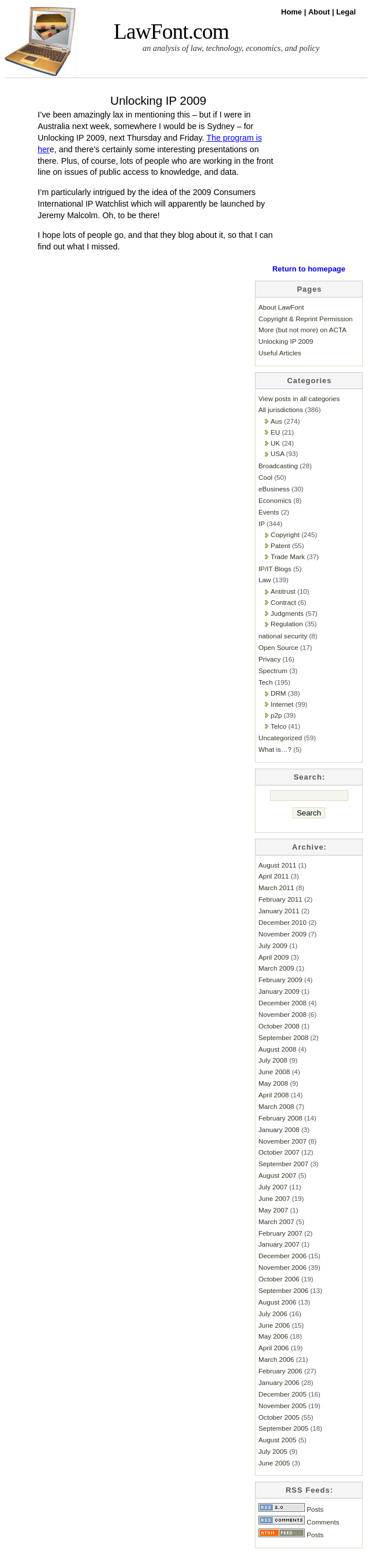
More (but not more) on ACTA (302, 329)
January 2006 (279, 1382)
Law (264, 579)
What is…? (274, 749)
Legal (346, 12)
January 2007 (279, 1244)
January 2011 (279, 910)
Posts (290, 1509)
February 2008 (280, 1118)
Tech (265, 682)
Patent (280, 545)
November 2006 (282, 1267)
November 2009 (282, 934)
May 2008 (273, 1083)
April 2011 (273, 876)
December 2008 (282, 1002)
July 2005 (272, 1451)
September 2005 (283, 1428)
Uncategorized (280, 737)
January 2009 (279, 991)
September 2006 (283, 1290)
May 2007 (273, 1210)
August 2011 (277, 865)
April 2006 (273, 1347)
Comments (299, 1522)
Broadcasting (278, 465)
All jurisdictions (280, 409)
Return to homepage (308, 268)
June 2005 (274, 1463)
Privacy (269, 659)
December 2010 (282, 922)
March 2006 (276, 1359)
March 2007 (276, 1221)
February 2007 (280, 1233)
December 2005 (282, 1394)
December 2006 (282, 1255)
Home (292, 12)
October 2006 (279, 1279)
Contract (283, 602)
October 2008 (279, 1026)
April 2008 (273, 1095)
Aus (276, 421)
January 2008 (279, 1129)
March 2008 (276, 1106)
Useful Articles (279, 353)
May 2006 (273, 1336)
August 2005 (277, 1439)
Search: (310, 777)
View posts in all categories (299, 398)
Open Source (278, 647)
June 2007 (274, 1198)
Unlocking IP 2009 (158, 100)
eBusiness (274, 489)
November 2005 (282, 1405)
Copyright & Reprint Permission (305, 318)
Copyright (285, 534)
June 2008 (274, 1071)
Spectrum (272, 670)
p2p (276, 715)
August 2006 (277, 1302)
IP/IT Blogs (274, 568)
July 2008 (272, 1060)
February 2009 (280, 979)
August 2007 (277, 1175)
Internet (282, 704)
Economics (274, 500)
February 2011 (280, 899)
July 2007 (272, 1187)
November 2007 (282, 1141)
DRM (278, 693)
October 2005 (279, 1417)
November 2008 (282, 1014)
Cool (265, 477)
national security (282, 636)
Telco (278, 726)
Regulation (287, 623)
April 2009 (273, 957)
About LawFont (281, 307)
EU (275, 432)
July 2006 (272, 1313)
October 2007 (279, 1152)
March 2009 (276, 968)
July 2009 (272, 945)
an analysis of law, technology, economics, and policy (231, 48)
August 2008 (277, 1049)
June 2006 (274, 1325)
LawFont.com (171, 31)
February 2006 (280, 1371)
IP (261, 523)
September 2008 (283, 1037)
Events (268, 512)
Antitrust (283, 591)
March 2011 (276, 887)
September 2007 (283, 1163)
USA (277, 453)
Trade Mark (288, 556)
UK (275, 443)
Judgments (287, 613)
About (320, 12)
